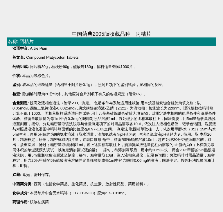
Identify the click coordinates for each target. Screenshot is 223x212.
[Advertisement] (111, 16)
